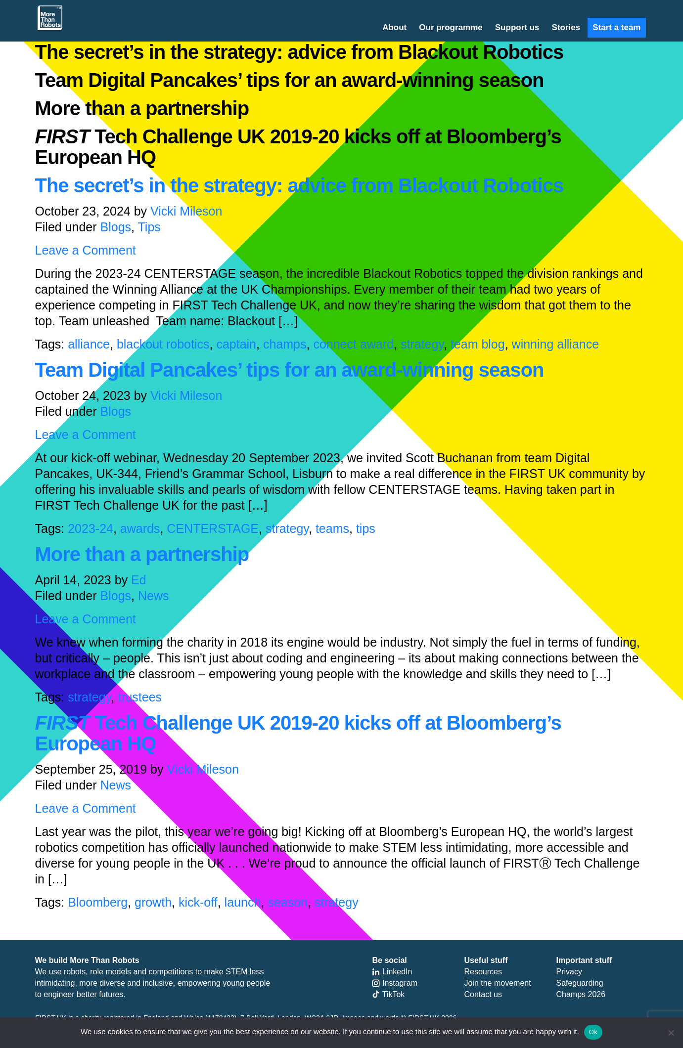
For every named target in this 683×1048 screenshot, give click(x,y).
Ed (138, 580)
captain (236, 344)
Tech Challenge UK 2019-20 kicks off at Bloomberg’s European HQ (298, 733)
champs (285, 344)
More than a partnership (142, 554)
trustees (140, 697)
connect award (353, 344)
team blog (478, 344)
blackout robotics (163, 344)
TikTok (388, 994)
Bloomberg (98, 902)
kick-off (198, 902)
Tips (149, 227)
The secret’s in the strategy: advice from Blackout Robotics (299, 185)
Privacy (569, 971)
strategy (422, 344)
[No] (671, 1033)
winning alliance (555, 344)
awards (140, 528)
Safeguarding (579, 983)
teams (332, 528)
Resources (482, 971)
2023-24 (90, 528)
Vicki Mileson (186, 211)
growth (153, 902)
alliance (89, 344)
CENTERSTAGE (213, 528)
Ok (593, 1032)
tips (365, 528)
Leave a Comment (85, 250)
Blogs (116, 227)
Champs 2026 (580, 994)
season (288, 902)
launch (243, 902)
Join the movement (497, 983)
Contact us (482, 994)
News (153, 596)
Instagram (394, 983)
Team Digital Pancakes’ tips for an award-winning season (289, 370)
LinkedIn (392, 971)
